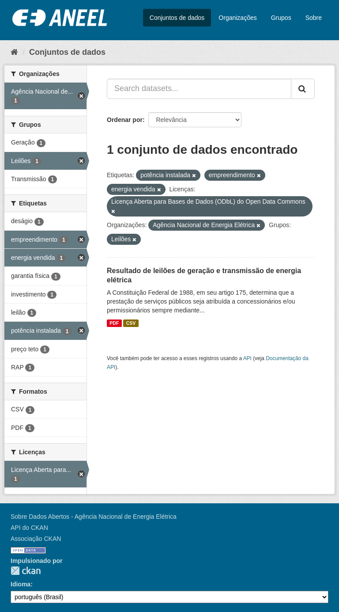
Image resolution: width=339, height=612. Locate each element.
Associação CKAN (36, 538)
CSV (131, 323)
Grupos (281, 17)
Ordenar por (125, 119)
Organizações (237, 17)
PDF (114, 323)
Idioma (20, 584)
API (247, 358)
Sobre (313, 17)
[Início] (14, 52)
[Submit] (303, 89)
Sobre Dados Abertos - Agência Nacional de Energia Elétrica (94, 516)
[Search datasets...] (199, 89)
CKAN (26, 570)
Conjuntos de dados (177, 17)
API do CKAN (29, 527)
